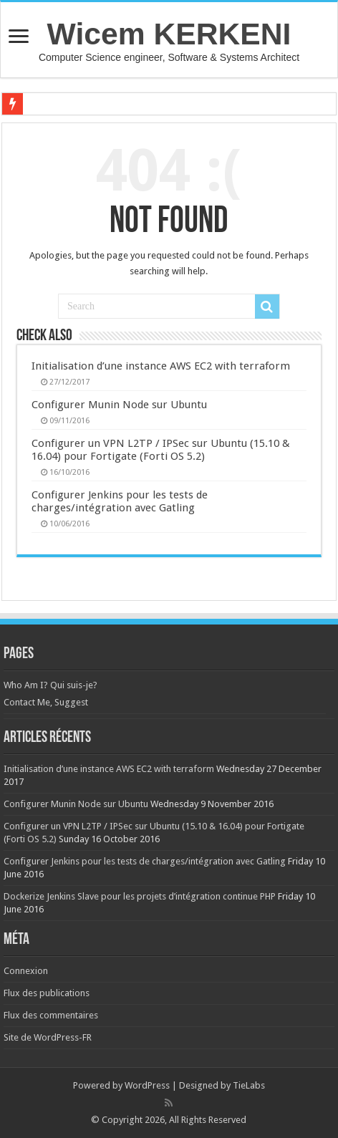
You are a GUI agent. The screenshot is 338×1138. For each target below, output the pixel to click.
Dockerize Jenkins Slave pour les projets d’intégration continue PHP (140, 896)
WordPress (147, 1085)
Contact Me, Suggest (46, 702)
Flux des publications (47, 993)
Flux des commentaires (51, 1015)
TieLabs (249, 1085)
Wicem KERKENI (169, 33)
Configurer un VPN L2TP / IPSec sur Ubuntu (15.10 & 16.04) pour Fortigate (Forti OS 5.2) (161, 450)
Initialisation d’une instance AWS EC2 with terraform (161, 366)
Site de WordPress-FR (48, 1037)
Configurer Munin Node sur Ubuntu (119, 404)
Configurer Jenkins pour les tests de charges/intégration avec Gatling (120, 501)
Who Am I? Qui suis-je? (50, 685)
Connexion (26, 970)
